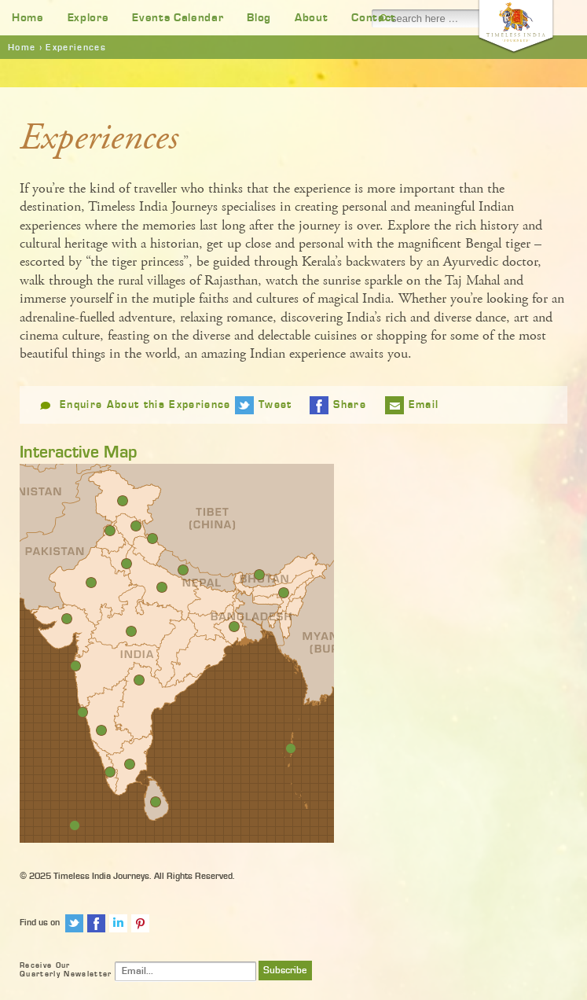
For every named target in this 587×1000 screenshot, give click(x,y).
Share (349, 404)
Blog (259, 18)
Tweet (275, 404)
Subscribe (285, 970)
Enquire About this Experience (145, 404)
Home (28, 18)
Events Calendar (177, 18)
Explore (88, 18)
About (311, 18)
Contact (373, 18)
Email (424, 404)
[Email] (185, 971)
